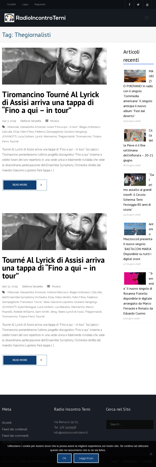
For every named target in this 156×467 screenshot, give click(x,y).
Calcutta (7, 131)
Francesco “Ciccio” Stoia (34, 302)
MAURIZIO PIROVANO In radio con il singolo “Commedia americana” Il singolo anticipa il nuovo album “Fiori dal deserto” (138, 93)
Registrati (40, 4)
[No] (151, 454)
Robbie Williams (24, 311)
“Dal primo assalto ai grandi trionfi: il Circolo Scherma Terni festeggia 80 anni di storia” (138, 192)
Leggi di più (86, 458)
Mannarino (50, 136)
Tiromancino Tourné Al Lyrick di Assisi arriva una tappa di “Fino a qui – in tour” (50, 102)
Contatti (11, 4)
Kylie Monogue (27, 307)
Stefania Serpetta (30, 120)
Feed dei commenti (15, 435)
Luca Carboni (26, 136)
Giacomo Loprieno (62, 302)
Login (25, 4)
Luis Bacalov (62, 307)
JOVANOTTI (9, 136)
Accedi (6, 422)
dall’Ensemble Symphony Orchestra (24, 297)
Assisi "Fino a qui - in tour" (62, 126)
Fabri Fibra (27, 131)
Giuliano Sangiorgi (75, 131)
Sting (53, 311)
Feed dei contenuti (14, 429)
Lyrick (38, 136)
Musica (54, 120)
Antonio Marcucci (57, 292)
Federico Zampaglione (49, 131)
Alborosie (13, 126)
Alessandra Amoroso (33, 126)
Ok (64, 458)
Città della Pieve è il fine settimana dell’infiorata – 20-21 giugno (138, 145)
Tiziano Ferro (27, 316)
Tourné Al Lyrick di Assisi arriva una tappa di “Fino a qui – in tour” (53, 268)
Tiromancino (83, 136)
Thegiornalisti (66, 136)
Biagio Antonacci (89, 126)
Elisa (16, 131)
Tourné (14, 141)
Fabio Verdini (63, 297)
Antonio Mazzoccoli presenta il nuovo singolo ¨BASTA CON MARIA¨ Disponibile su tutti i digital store (138, 241)
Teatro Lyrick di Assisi (71, 311)
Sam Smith (42, 311)
